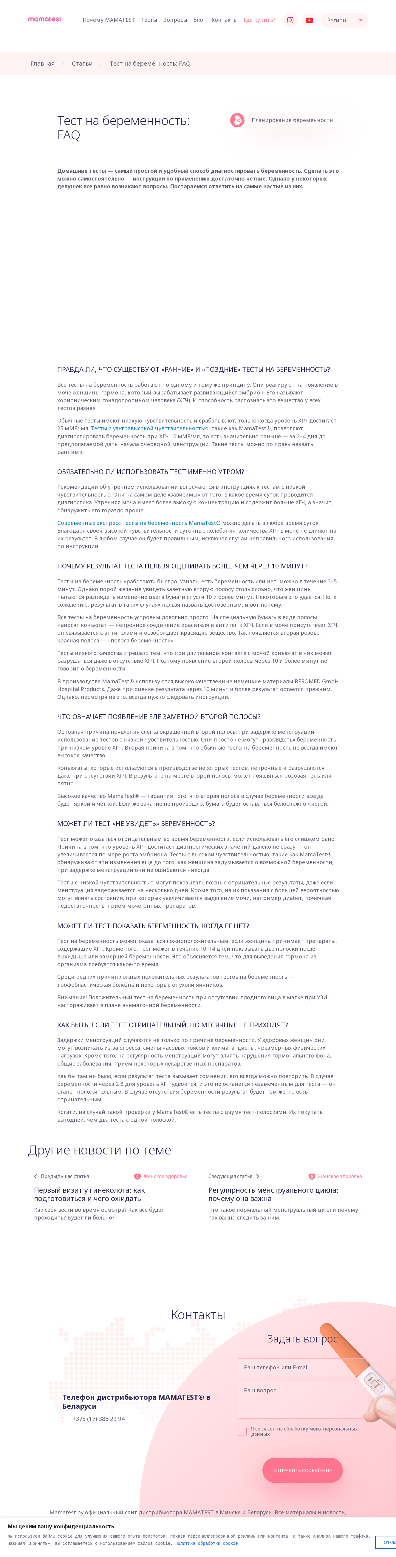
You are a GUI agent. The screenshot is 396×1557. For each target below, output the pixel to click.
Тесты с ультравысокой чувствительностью (149, 428)
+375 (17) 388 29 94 (98, 1418)
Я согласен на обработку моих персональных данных (298, 1431)
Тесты (149, 19)
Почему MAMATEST (109, 19)
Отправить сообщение (302, 1470)
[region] (198, 1537)
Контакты (224, 19)
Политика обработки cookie (206, 1543)
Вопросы (175, 19)
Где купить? (260, 19)
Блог (199, 19)
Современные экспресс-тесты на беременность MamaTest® (139, 522)
